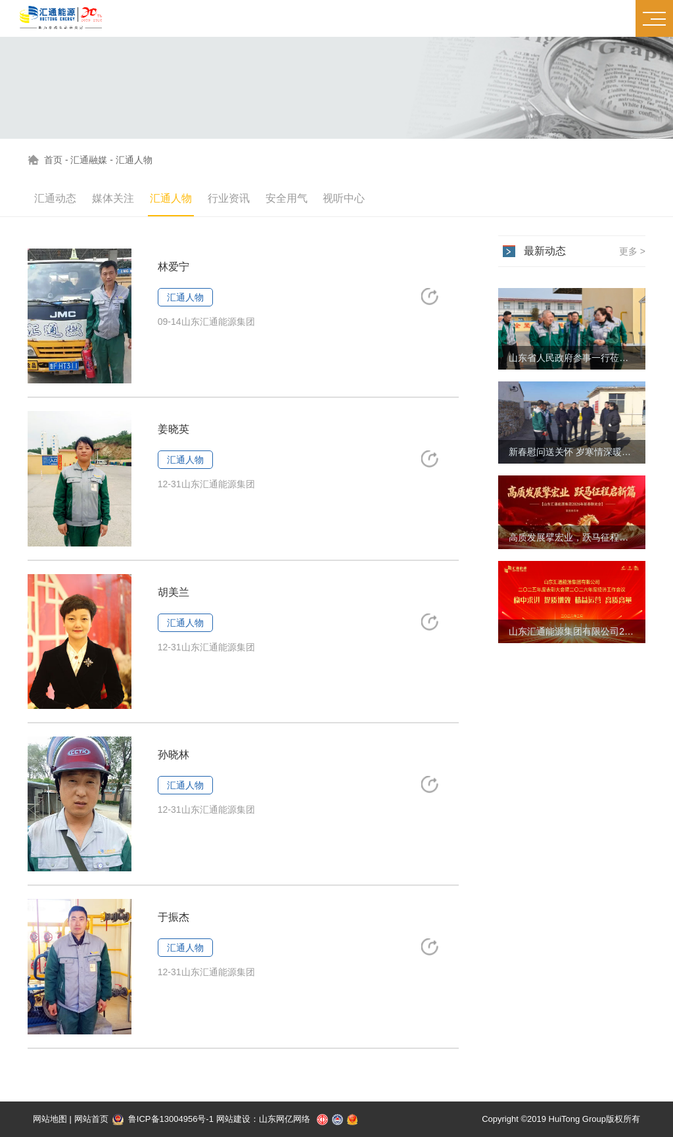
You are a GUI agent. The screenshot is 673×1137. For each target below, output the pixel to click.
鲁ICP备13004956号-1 (163, 1119)
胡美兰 (173, 592)
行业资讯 (229, 198)
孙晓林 (173, 754)
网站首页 (91, 1119)
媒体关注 (113, 198)
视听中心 (344, 198)
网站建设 (233, 1119)
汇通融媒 (88, 160)
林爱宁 (173, 266)
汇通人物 (134, 160)
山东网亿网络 (284, 1119)
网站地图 (50, 1119)
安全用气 (287, 198)
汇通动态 (55, 198)
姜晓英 (173, 429)
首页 (53, 160)
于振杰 (173, 917)
